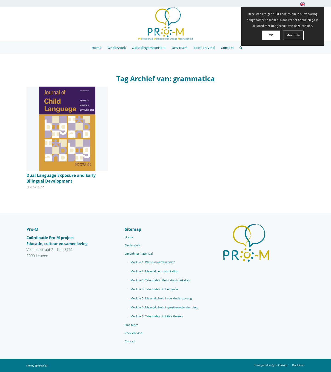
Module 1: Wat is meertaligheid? (153, 262)
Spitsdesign (41, 365)
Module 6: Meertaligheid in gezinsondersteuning (164, 307)
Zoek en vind (134, 333)
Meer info (293, 35)
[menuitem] (301, 5)
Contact (130, 341)
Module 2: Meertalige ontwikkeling (154, 271)
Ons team (131, 325)
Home (129, 237)
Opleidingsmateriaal (139, 253)
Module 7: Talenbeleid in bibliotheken (157, 316)
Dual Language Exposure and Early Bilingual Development (61, 178)
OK (271, 35)
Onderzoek (132, 245)
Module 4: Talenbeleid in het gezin (154, 289)
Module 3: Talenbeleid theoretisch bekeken (161, 280)
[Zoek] (239, 47)
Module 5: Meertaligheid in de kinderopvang (161, 298)
